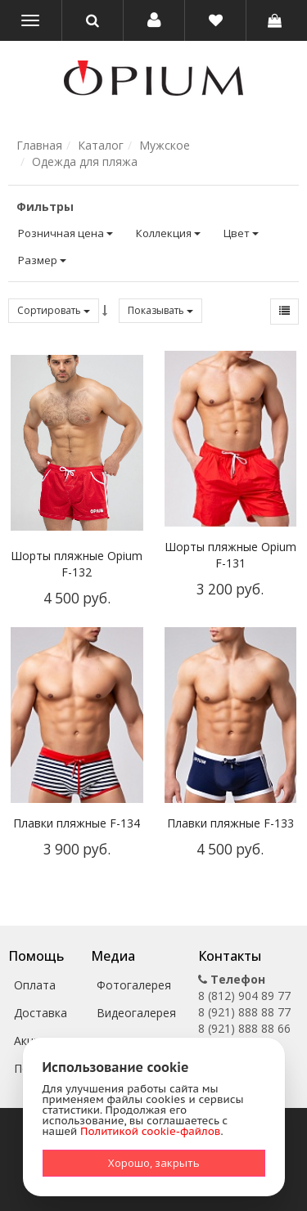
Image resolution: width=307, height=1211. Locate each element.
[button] (154, 20)
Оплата (35, 985)
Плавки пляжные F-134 (76, 823)
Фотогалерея (134, 985)
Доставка (40, 1012)
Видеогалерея (136, 1012)
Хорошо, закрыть (154, 1162)
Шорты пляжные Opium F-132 (76, 564)
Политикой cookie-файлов (150, 1131)
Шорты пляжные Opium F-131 (230, 555)
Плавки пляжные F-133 (230, 823)
